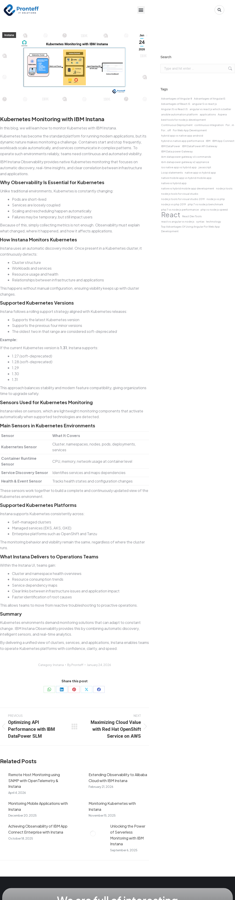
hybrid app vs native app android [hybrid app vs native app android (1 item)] (182, 135)
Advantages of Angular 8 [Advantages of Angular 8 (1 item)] (176, 98)
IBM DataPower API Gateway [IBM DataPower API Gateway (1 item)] (199, 146)
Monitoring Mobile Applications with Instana (38, 806)
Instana (9, 35)
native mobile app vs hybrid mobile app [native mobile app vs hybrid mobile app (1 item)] (186, 177)
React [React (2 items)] (170, 214)
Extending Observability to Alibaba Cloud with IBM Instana (118, 777)
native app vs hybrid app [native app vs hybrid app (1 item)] (200, 172)
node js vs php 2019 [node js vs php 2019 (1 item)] (173, 204)
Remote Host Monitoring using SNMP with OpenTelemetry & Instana (34, 780)
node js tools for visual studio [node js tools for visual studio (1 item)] (179, 193)
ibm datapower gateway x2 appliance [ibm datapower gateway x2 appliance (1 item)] (185, 161)
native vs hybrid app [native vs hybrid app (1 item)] (174, 183)
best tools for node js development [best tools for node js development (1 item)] (183, 119)
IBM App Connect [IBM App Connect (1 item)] (223, 140)
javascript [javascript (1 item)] (205, 167)
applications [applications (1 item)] (208, 114)
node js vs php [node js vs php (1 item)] (216, 198)
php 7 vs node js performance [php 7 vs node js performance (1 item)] (180, 209)
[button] (141, 10)
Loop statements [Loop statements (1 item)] (172, 172)
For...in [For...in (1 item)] (230, 124)
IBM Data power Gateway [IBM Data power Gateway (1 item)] (177, 151)
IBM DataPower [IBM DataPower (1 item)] (170, 146)
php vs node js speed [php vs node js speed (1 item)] (214, 209)
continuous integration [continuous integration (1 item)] (209, 124)
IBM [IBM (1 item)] (208, 140)
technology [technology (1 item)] (213, 221)
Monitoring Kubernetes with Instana (112, 806)
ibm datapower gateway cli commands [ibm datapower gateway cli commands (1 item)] (186, 156)
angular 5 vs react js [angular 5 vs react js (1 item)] (204, 103)
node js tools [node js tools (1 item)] (224, 188)
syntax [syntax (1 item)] (200, 221)
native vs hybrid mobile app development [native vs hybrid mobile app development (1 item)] (187, 188)
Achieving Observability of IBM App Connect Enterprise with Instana (37, 829)
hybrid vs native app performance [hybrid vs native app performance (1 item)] (182, 140)
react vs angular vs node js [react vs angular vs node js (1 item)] (177, 221)
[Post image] (2, 775)
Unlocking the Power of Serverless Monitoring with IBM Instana (127, 835)
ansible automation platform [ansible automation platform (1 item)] (179, 114)
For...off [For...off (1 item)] (166, 130)
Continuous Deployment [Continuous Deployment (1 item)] (177, 124)
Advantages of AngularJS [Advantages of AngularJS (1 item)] (209, 98)
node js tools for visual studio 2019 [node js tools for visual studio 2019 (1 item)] (183, 198)
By (75, 665)
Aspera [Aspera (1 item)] (222, 114)
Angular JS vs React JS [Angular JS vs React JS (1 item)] (174, 109)
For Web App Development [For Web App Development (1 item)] (190, 130)
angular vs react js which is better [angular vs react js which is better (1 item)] (210, 109)
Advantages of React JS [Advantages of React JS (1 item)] (175, 103)
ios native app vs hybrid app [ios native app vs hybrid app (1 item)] (179, 167)
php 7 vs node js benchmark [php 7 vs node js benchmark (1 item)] (205, 204)
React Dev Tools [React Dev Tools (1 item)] (192, 216)
